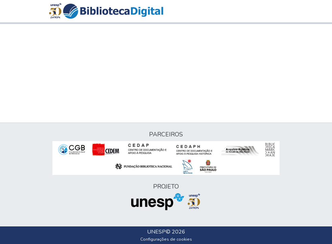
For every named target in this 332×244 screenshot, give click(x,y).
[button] (113, 11)
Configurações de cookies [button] (166, 239)
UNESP (156, 232)
